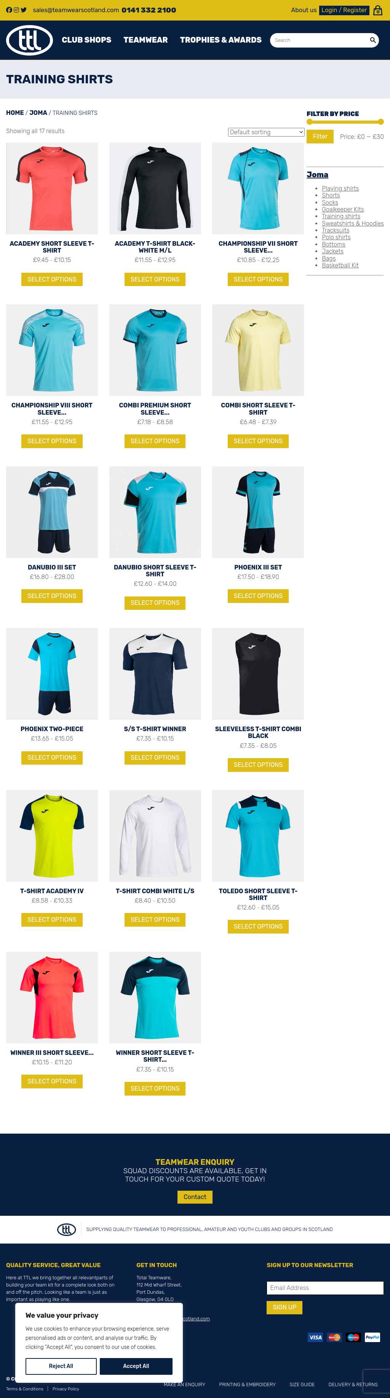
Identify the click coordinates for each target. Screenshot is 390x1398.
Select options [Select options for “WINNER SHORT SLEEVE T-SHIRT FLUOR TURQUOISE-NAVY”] (155, 1088)
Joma (38, 112)
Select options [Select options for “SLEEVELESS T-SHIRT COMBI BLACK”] (258, 764)
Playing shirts (340, 188)
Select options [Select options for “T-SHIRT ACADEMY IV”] (51, 919)
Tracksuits (335, 230)
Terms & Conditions (24, 1389)
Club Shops (86, 40)
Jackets (333, 251)
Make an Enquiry (184, 1384)
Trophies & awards (221, 40)
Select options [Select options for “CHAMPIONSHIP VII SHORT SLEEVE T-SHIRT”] (258, 279)
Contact (195, 1197)
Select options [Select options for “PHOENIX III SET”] (258, 596)
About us (304, 10)
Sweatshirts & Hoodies (353, 223)
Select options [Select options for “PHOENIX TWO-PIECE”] (51, 757)
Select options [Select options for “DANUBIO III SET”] (51, 596)
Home (15, 112)
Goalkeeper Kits (343, 209)
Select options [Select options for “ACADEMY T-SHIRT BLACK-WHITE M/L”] (155, 279)
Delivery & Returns (353, 1384)
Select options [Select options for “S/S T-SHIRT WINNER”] (155, 757)
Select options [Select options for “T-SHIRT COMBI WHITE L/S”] (155, 919)
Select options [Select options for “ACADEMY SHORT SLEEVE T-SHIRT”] (51, 279)
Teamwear (145, 40)
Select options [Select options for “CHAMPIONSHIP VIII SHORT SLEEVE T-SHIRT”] (51, 441)
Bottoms (333, 244)
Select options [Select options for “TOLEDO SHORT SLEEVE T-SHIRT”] (258, 926)
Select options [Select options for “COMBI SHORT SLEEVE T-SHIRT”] (258, 441)
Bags (329, 258)
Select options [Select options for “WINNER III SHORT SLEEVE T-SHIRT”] (51, 1081)
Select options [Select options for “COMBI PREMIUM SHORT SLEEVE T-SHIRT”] (155, 441)
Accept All (136, 1366)
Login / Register (344, 10)
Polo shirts (336, 237)
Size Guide (302, 1384)
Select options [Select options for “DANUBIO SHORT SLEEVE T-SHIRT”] (155, 602)
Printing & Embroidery (247, 1384)
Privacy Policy (66, 1389)
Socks (330, 202)
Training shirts (341, 216)
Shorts (331, 195)
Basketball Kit (340, 265)
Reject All (61, 1366)
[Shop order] (266, 132)
